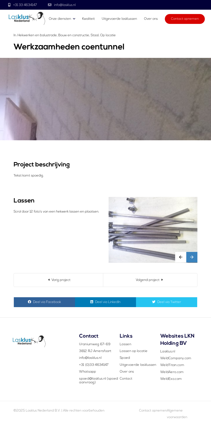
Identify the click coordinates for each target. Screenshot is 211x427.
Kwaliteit (88, 19)
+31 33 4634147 (25, 5)
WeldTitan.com (172, 365)
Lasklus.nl (167, 351)
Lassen (125, 344)
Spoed (125, 358)
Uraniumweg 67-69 (94, 344)
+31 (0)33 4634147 (93, 365)
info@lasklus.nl (64, 5)
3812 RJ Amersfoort (95, 351)
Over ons (151, 19)
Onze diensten (60, 19)
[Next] (150, 280)
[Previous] (58, 280)
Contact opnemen (185, 19)
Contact (126, 378)
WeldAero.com (172, 372)
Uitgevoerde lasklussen (119, 19)
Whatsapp (87, 371)
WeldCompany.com (175, 358)
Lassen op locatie (134, 351)
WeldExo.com (171, 379)
